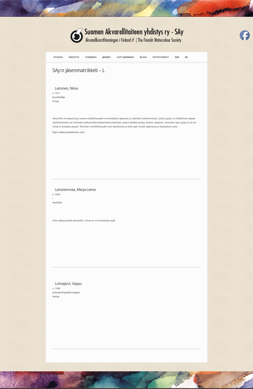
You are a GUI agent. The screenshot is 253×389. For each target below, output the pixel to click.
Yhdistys (73, 57)
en (186, 57)
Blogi (143, 57)
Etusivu (58, 57)
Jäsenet (106, 57)
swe (177, 57)
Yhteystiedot (160, 57)
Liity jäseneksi (125, 57)
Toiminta (90, 57)
